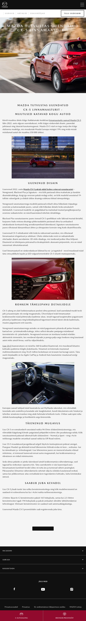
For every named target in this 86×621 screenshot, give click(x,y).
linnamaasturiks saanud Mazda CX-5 (65, 120)
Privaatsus (26, 607)
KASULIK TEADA (9, 568)
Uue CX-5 (7, 346)
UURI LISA (6, 560)
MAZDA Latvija (75, 607)
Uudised (9, 13)
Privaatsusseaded (11, 607)
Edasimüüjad (37, 13)
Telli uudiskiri (72, 13)
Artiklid (22, 13)
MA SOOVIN (7, 551)
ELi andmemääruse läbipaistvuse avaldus (49, 607)
